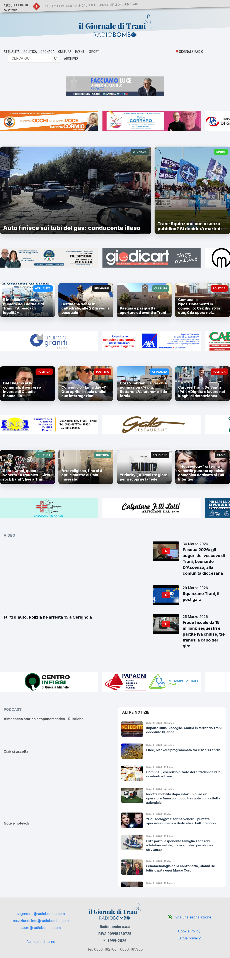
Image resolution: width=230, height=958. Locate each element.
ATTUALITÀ (12, 52)
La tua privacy (189, 938)
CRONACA (48, 52)
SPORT (94, 52)
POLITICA (30, 52)
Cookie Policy (189, 931)
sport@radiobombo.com (41, 927)
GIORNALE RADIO (191, 52)
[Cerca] (56, 58)
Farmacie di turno (40, 941)
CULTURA (64, 52)
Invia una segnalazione (192, 917)
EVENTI (80, 52)
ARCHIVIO (71, 58)
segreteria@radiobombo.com (41, 913)
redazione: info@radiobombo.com (41, 920)
